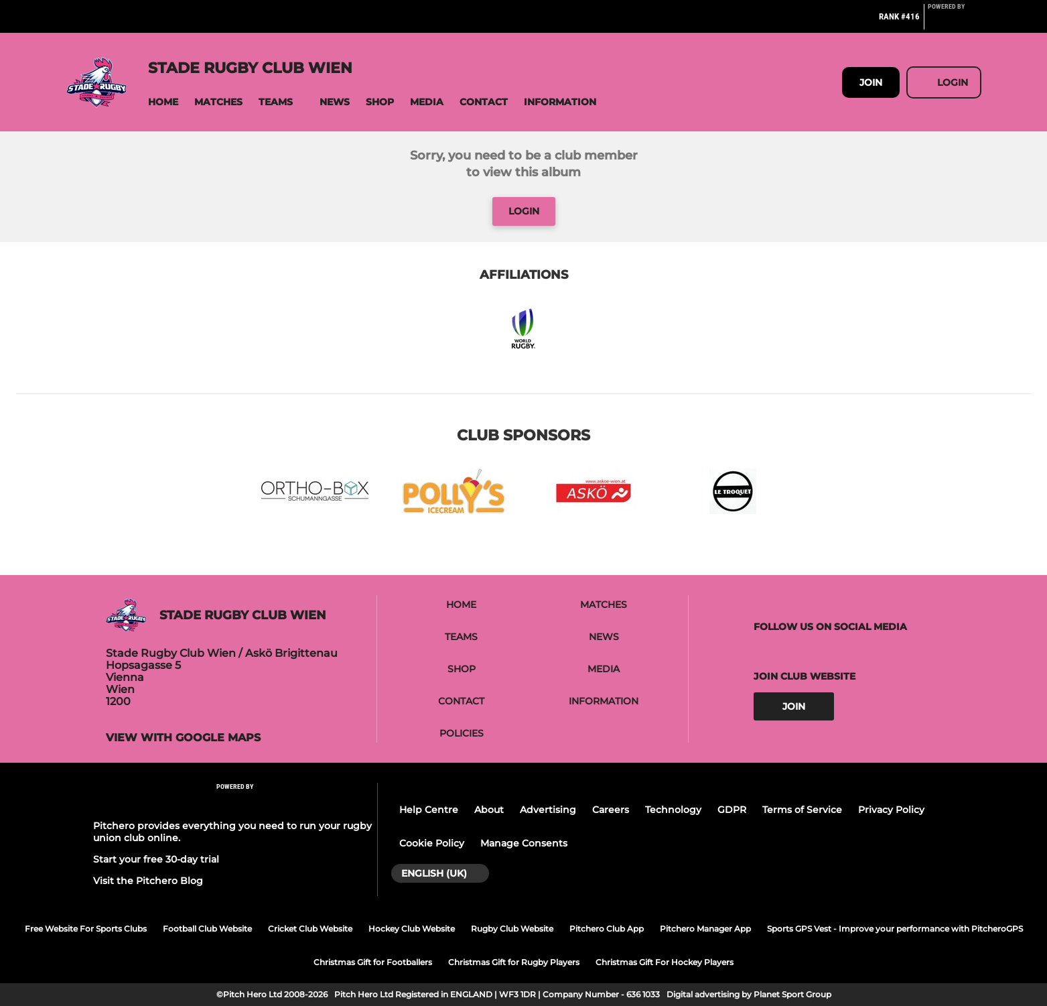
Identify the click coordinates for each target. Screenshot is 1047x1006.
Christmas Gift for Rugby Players (513, 962)
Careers (610, 810)
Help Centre (428, 810)
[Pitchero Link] (954, 22)
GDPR (731, 810)
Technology (673, 810)
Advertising (548, 810)
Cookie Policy (431, 843)
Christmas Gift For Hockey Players (665, 962)
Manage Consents (523, 843)
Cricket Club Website (310, 929)
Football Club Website (207, 929)
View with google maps (183, 738)
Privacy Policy (891, 810)
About (489, 810)
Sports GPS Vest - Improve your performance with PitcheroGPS (895, 929)
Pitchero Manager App (705, 929)
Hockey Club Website (411, 929)
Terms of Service (802, 810)
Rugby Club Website (512, 929)
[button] (163, 102)
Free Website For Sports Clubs (86, 929)
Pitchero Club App (606, 929)
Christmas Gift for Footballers (372, 962)
